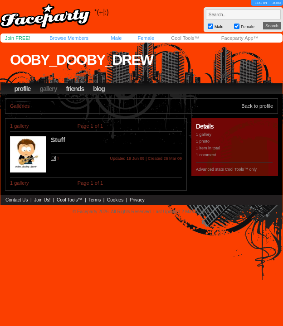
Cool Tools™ (185, 38)
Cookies (115, 199)
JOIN (277, 3)
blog (99, 88)
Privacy (137, 199)
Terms (94, 199)
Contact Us (16, 199)
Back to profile (257, 106)
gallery (48, 88)
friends (75, 88)
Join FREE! (17, 38)
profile (23, 88)
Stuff (58, 140)
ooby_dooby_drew (81, 60)
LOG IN (260, 3)
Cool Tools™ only (241, 169)
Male (116, 38)
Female (145, 38)
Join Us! (42, 199)
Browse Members (68, 38)
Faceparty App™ (240, 38)
